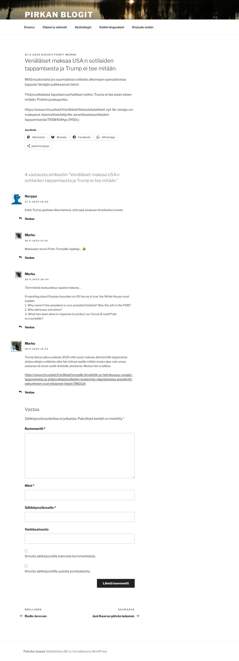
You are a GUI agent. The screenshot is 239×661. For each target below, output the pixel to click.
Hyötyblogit (83, 27)
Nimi (29, 486)
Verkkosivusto (37, 529)
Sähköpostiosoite (40, 508)
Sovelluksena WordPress (90, 651)
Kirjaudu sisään (142, 27)
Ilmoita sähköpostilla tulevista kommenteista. (60, 556)
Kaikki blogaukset (111, 27)
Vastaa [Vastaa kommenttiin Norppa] (29, 218)
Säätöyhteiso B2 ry (58, 651)
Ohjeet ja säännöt (55, 27)
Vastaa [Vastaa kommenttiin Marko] (29, 257)
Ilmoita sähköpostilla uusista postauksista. (57, 571)
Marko (71, 54)
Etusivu (29, 27)
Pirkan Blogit (59, 14)
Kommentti (35, 429)
